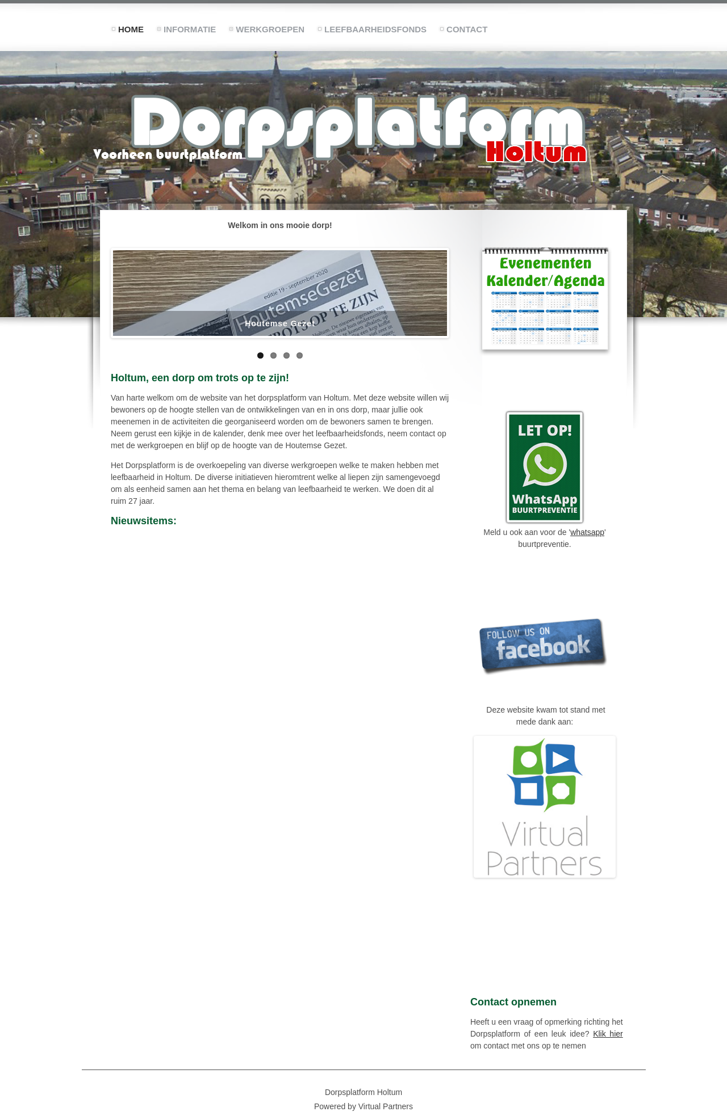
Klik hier (608, 1033)
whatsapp (587, 532)
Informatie (190, 29)
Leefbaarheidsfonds (375, 29)
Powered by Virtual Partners (363, 1106)
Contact (466, 29)
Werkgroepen (270, 29)
